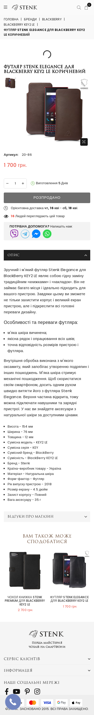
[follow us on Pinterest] (27, 691)
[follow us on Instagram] (37, 691)
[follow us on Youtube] (16, 691)
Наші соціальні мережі (32, 682)
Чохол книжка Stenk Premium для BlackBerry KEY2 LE (25, 600)
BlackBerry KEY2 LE (19, 24)
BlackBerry (52, 19)
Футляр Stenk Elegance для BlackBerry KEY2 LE (69, 599)
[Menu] (5, 7)
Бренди (30, 19)
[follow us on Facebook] (7, 691)
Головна (11, 19)
